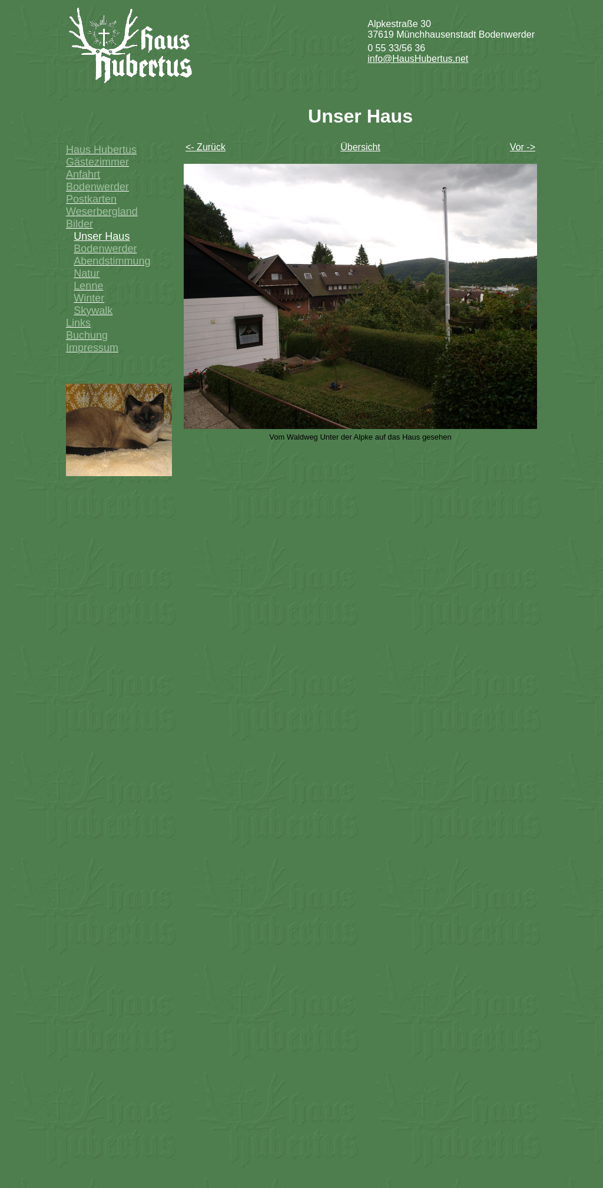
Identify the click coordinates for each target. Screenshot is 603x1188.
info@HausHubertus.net (417, 59)
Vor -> (522, 147)
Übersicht (360, 147)
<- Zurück (205, 147)
